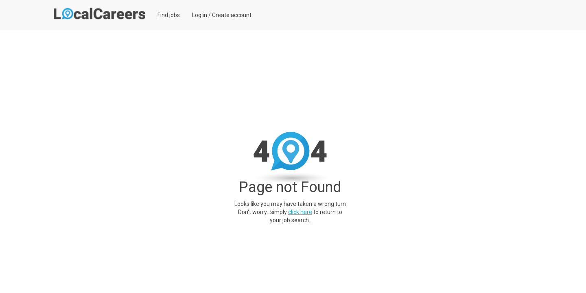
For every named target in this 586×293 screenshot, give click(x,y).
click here (300, 212)
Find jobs (168, 15)
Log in (199, 15)
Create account (231, 15)
